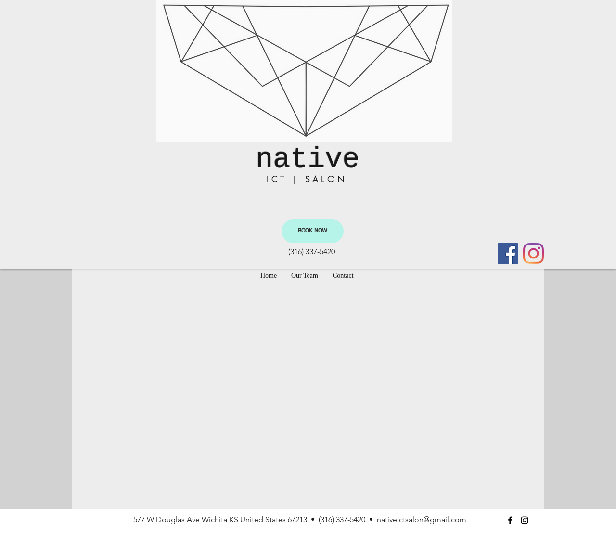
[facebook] (508, 253)
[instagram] (533, 253)
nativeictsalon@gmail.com (421, 519)
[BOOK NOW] (313, 231)
